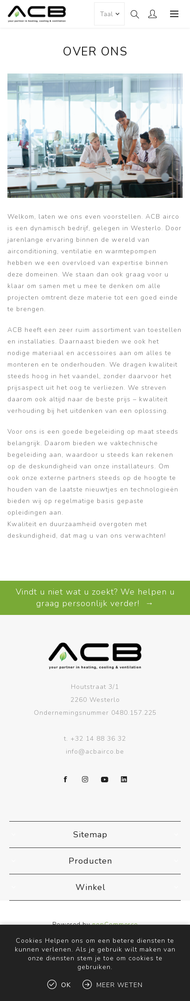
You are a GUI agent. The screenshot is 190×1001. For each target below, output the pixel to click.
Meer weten (119, 985)
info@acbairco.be (95, 751)
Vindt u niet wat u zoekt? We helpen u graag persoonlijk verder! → (95, 597)
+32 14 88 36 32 (98, 738)
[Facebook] (65, 779)
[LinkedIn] (124, 779)
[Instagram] (85, 779)
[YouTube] (104, 779)
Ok (66, 985)
